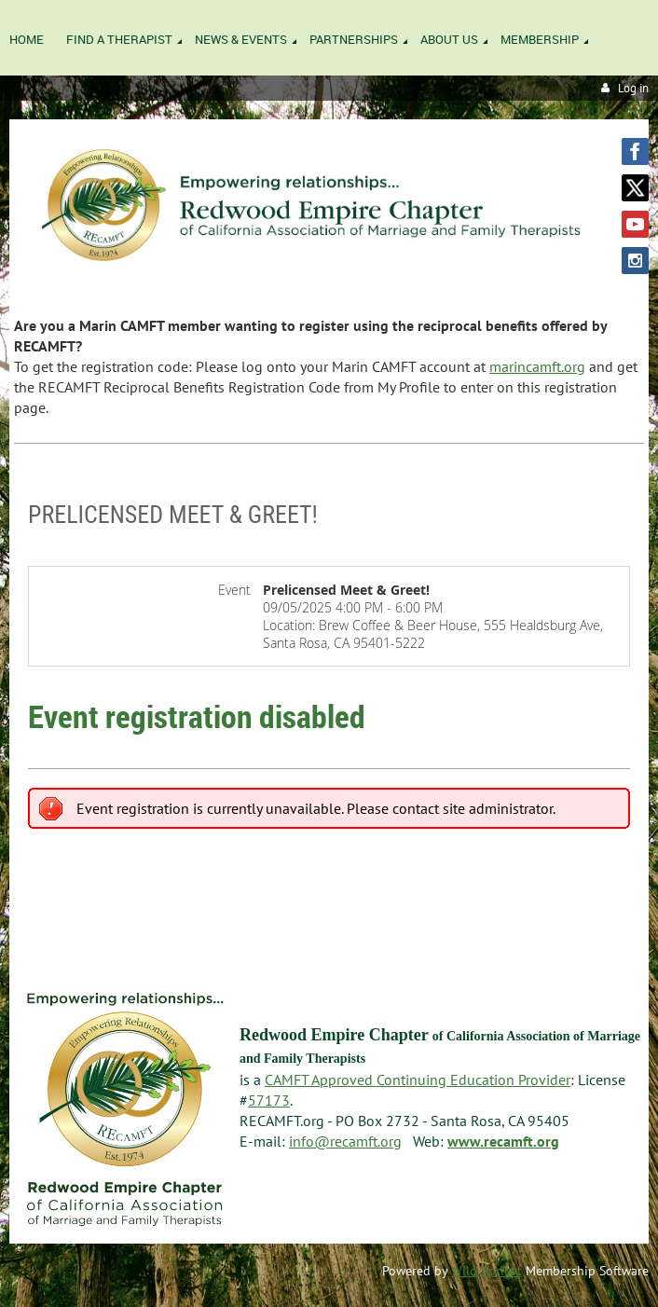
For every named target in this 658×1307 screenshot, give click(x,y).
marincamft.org (537, 366)
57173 (269, 1100)
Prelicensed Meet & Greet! (173, 515)
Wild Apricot (486, 1270)
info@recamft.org (345, 1141)
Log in (633, 88)
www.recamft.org (503, 1141)
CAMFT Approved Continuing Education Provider (417, 1079)
